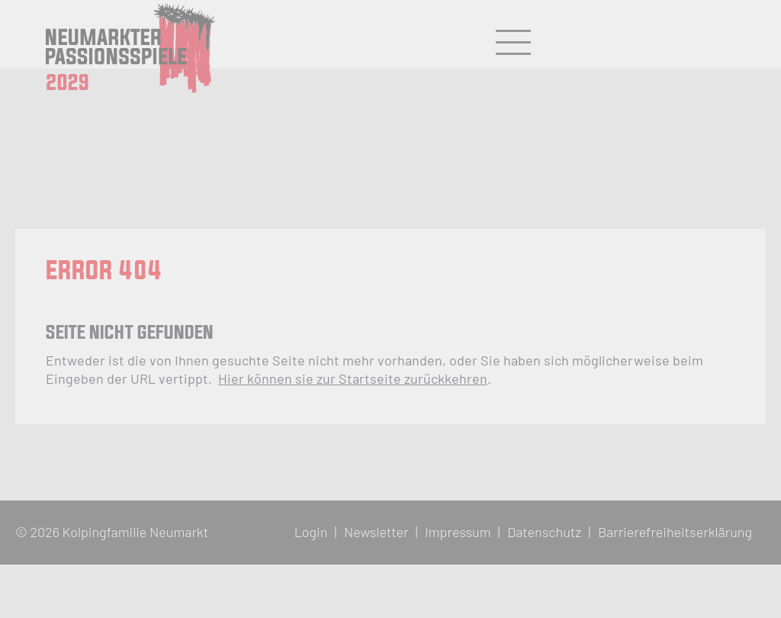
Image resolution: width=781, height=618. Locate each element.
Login (311, 531)
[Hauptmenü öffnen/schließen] (513, 43)
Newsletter (376, 531)
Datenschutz (544, 531)
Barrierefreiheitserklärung (675, 531)
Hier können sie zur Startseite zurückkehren (352, 378)
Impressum (458, 531)
